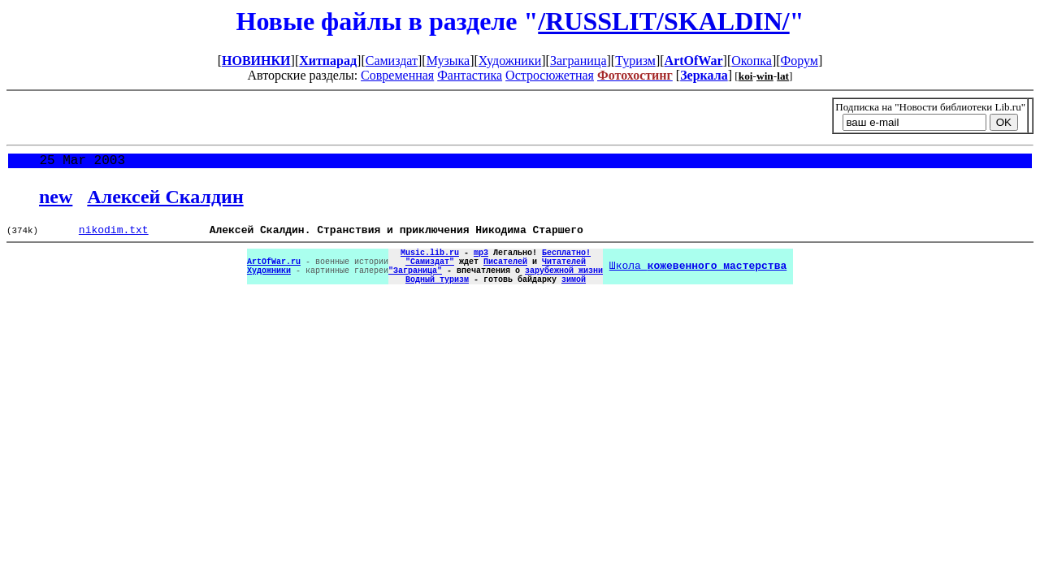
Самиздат (392, 60)
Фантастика (469, 75)
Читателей (564, 271)
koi (746, 76)
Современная (397, 75)
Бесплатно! (566, 260)
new (55, 199)
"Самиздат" (429, 271)
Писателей (505, 271)
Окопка (751, 60)
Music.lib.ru (430, 260)
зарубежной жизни (564, 282)
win (765, 76)
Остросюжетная (549, 75)
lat (783, 76)
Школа (697, 277)
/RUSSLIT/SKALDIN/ (663, 21)
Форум (799, 60)
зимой (573, 294)
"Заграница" (415, 282)
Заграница (578, 60)
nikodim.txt (114, 235)
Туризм (635, 60)
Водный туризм (437, 294)
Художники (510, 60)
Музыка (448, 60)
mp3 (481, 260)
